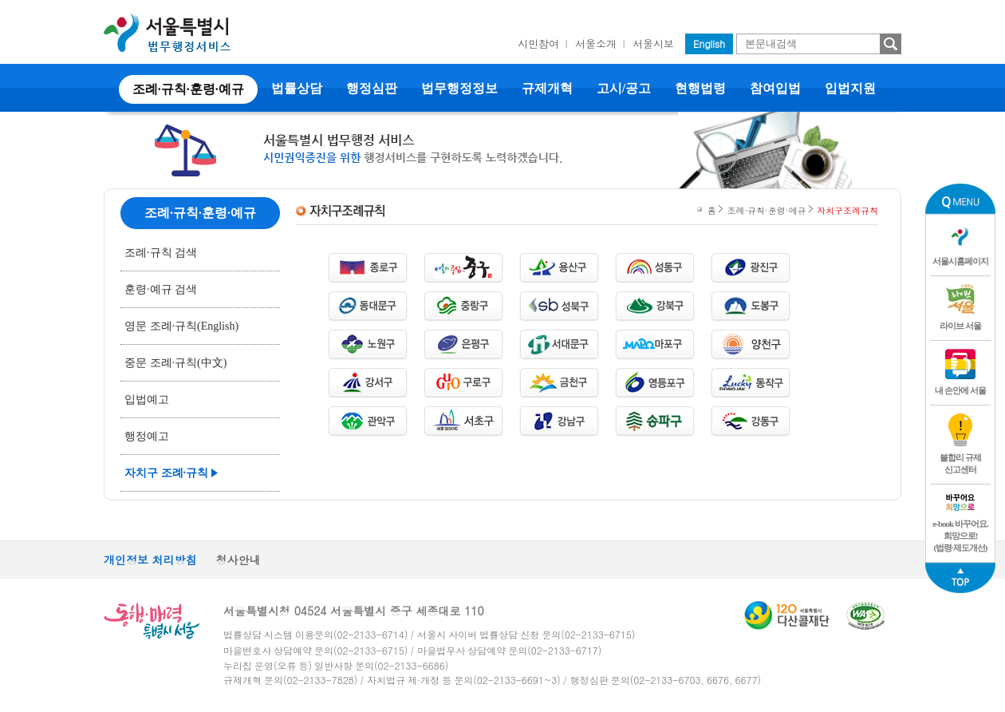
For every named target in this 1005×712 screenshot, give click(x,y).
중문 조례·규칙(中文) (175, 363)
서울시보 (653, 43)
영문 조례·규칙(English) (181, 326)
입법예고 (146, 399)
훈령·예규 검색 (160, 289)
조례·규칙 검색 (160, 253)
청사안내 (238, 560)
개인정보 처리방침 (150, 560)
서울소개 (596, 43)
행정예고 (146, 436)
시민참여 (538, 43)
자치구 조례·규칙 (166, 473)
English (709, 43)
